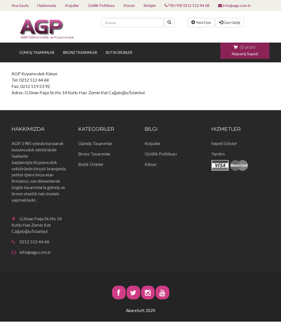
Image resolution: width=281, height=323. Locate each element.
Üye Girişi (229, 22)
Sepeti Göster (224, 143)
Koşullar (72, 5)
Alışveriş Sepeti (245, 53)
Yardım (218, 153)
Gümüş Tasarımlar (36, 52)
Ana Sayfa (20, 5)
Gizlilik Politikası (101, 5)
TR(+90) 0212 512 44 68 (187, 5)
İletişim (150, 5)
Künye (129, 5)
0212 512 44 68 (30, 241)
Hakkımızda (46, 5)
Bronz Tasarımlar (80, 52)
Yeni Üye (201, 22)
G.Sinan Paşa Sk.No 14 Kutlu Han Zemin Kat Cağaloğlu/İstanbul (37, 225)
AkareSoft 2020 (140, 310)
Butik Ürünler (119, 52)
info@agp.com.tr (234, 5)
